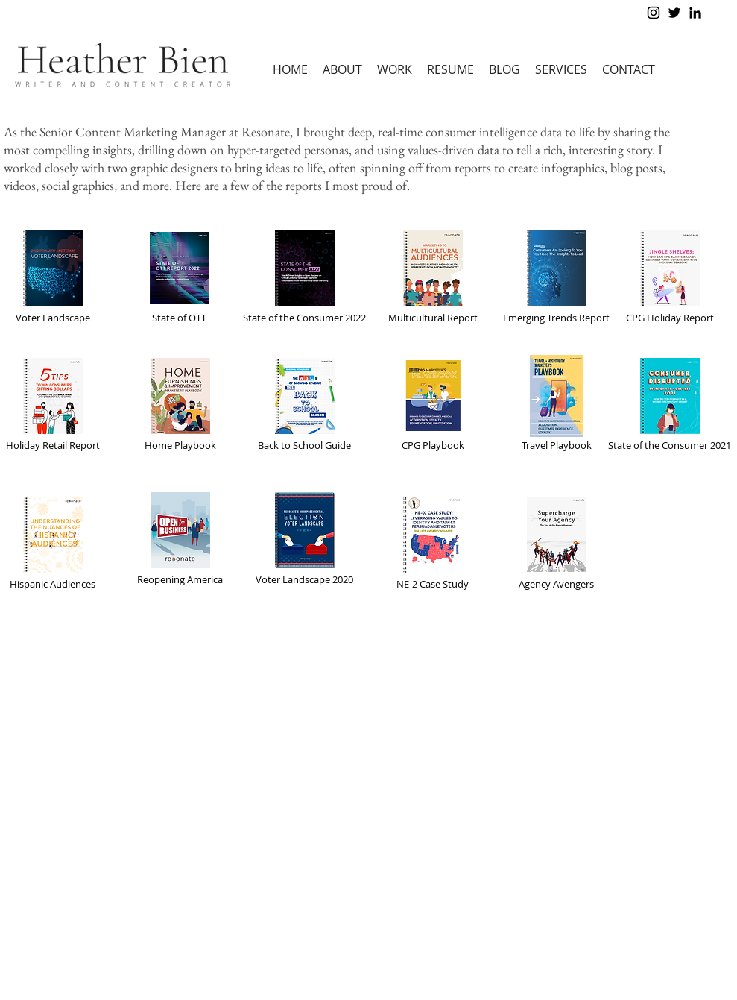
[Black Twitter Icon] (674, 12)
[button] (395, 70)
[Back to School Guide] (304, 403)
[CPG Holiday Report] (669, 276)
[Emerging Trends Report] (556, 276)
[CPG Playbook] (432, 403)
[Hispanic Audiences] (52, 542)
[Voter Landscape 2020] (304, 537)
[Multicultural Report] (432, 276)
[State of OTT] (179, 276)
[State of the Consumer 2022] (304, 276)
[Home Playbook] (180, 403)
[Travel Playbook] (556, 403)
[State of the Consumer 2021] (669, 403)
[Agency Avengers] (556, 542)
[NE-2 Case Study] (432, 542)
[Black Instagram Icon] (653, 12)
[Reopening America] (180, 537)
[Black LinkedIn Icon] (695, 12)
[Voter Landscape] (52, 276)
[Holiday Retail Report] (52, 403)
